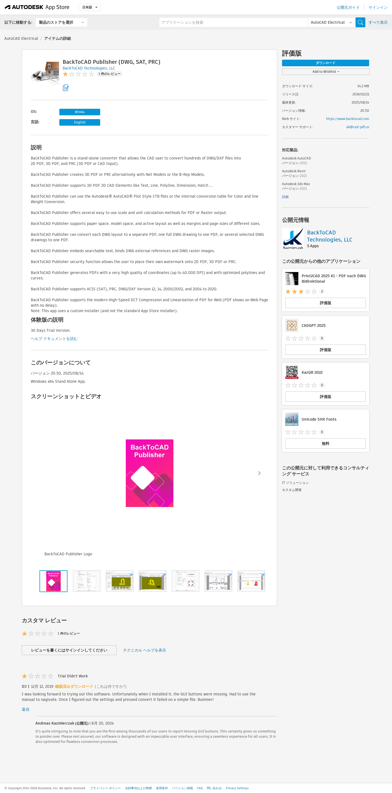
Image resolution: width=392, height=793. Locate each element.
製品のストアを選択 (56, 22)
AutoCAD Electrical (21, 38)
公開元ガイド (348, 7)
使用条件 (162, 788)
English (79, 122)
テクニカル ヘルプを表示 (144, 650)
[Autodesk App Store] (37, 7)
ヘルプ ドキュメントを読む (54, 338)
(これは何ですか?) (111, 686)
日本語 (89, 7)
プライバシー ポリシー (105, 788)
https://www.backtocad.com (347, 118)
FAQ (200, 788)
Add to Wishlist (326, 71)
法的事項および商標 (138, 788)
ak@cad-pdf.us (357, 127)
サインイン (378, 7)
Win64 (80, 112)
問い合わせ (214, 788)
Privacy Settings (237, 788)
